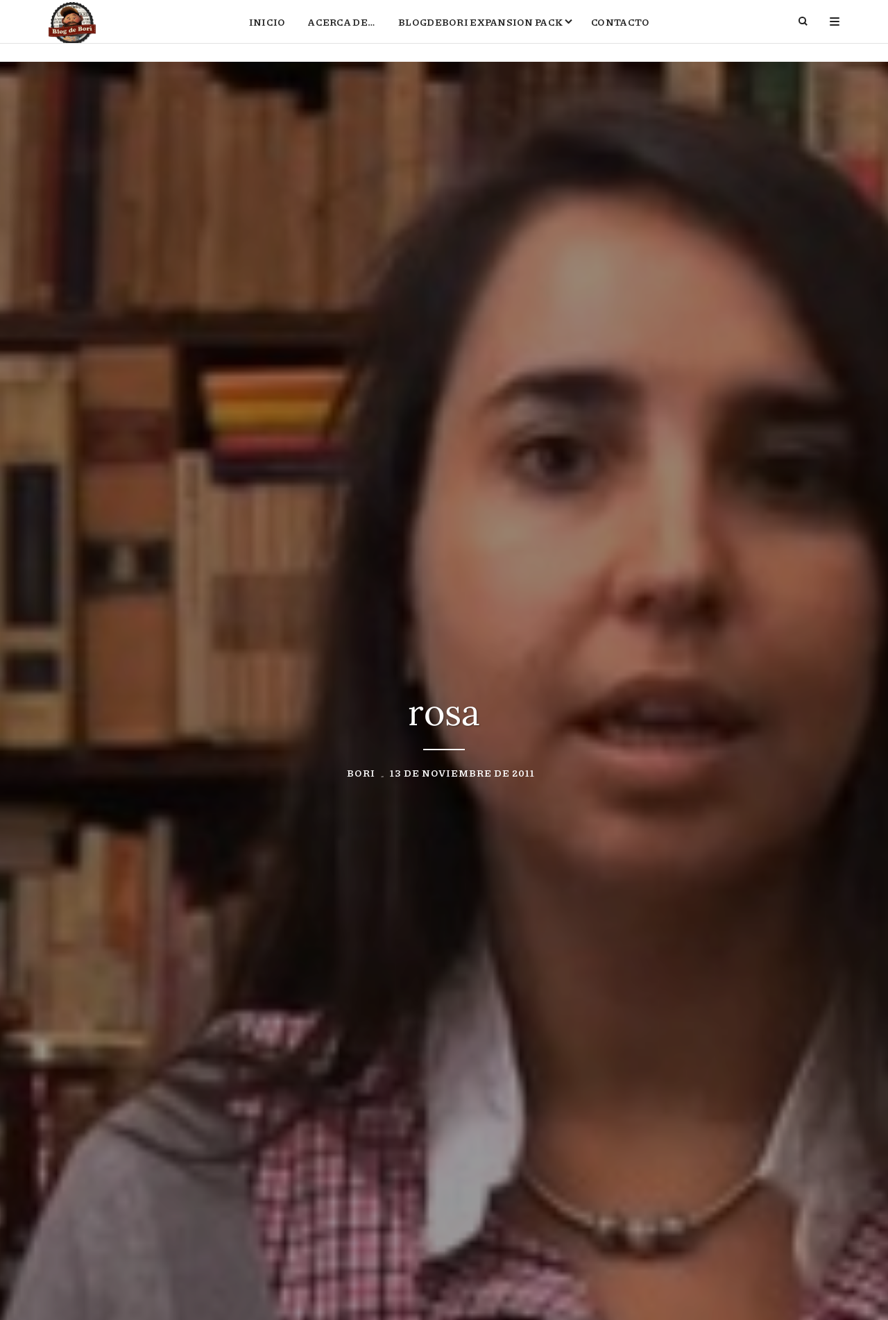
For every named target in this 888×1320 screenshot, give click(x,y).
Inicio (267, 32)
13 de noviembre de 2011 (462, 775)
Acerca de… (341, 32)
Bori (361, 775)
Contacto (620, 32)
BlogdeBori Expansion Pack (480, 32)
